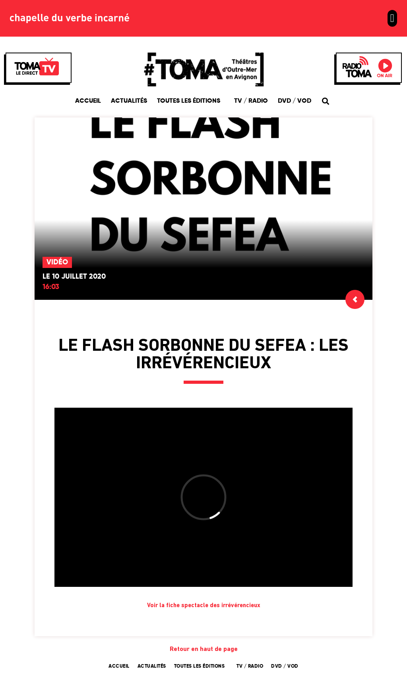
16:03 (51, 287)
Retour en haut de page (204, 649)
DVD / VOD (294, 101)
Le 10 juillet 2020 (74, 276)
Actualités (129, 101)
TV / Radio (251, 101)
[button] (392, 18)
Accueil (88, 101)
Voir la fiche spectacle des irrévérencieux (203, 606)
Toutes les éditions (190, 101)
